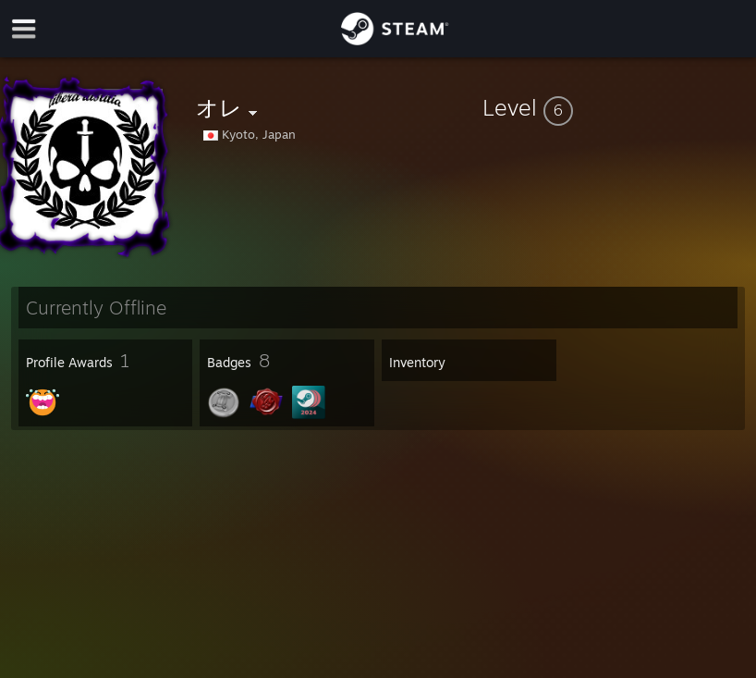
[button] (615, 107)
